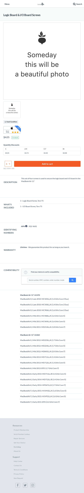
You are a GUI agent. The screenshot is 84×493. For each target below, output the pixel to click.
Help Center (18, 461)
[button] (77, 3)
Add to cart (47, 164)
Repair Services (19, 438)
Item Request (18, 478)
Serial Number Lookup (22, 434)
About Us (17, 451)
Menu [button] (5, 4)
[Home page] (41, 3)
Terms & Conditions (21, 470)
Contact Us (18, 465)
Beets (17, 447)
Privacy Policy (19, 474)
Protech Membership (21, 430)
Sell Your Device (19, 443)
